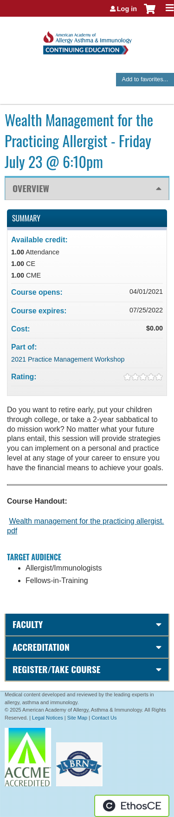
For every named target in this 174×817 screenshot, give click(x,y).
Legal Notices (47, 717)
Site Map (77, 717)
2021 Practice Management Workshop (68, 359)
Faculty (28, 624)
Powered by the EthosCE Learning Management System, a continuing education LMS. (131, 806)
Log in (127, 9)
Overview (31, 188)
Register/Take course (56, 669)
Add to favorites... (145, 79)
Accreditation (41, 647)
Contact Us (103, 717)
